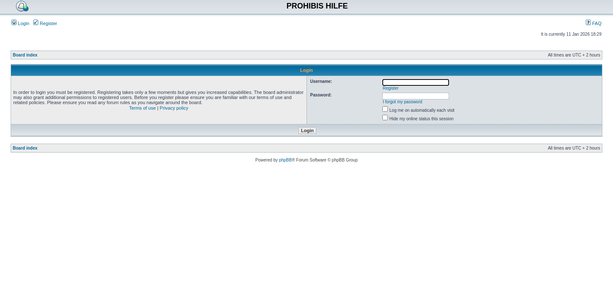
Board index (25, 55)
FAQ (594, 23)
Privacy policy (174, 107)
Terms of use (142, 107)
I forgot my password (402, 101)
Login (20, 23)
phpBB (285, 160)
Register (45, 23)
